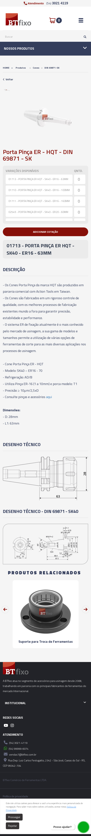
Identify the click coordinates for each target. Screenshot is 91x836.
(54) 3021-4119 (15, 742)
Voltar (8, 79)
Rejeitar (12, 826)
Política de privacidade (15, 796)
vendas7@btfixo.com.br (19, 754)
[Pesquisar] (84, 36)
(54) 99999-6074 (15, 748)
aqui (49, 396)
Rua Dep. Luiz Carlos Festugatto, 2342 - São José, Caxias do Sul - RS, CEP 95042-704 (44, 762)
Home (6, 67)
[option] (7, 90)
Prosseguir (14, 817)
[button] (45, 231)
